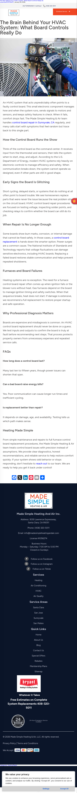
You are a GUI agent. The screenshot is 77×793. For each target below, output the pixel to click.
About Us (38, 640)
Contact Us (38, 650)
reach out (41, 463)
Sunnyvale (38, 618)
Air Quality (38, 596)
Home (38, 634)
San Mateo (38, 623)
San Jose (38, 612)
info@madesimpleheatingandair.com (41, 533)
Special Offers (38, 655)
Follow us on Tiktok (38, 569)
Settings (46, 789)
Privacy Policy (9, 743)
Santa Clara (38, 607)
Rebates (38, 661)
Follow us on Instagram (38, 564)
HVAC (39, 591)
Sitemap (39, 671)
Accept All (64, 789)
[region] (38, 781)
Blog (38, 645)
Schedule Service (63, 11)
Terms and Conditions (27, 743)
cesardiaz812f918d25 (6, 2)
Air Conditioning (38, 585)
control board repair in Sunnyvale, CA (33, 122)
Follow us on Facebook (38, 559)
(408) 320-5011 (49, 6)
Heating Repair (12, 765)
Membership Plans (38, 666)
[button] (74, 201)
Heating (38, 580)
